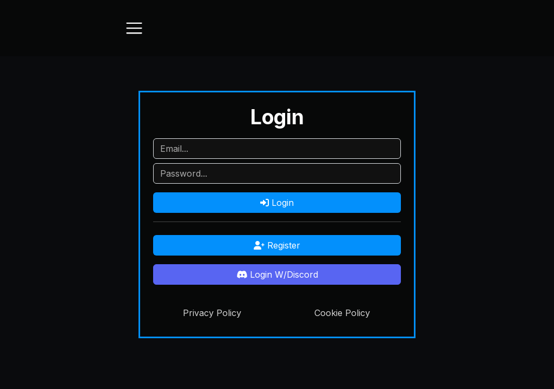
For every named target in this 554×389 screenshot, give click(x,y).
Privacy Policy (212, 312)
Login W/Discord (277, 274)
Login (277, 202)
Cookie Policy (342, 312)
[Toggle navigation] (134, 28)
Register (277, 245)
